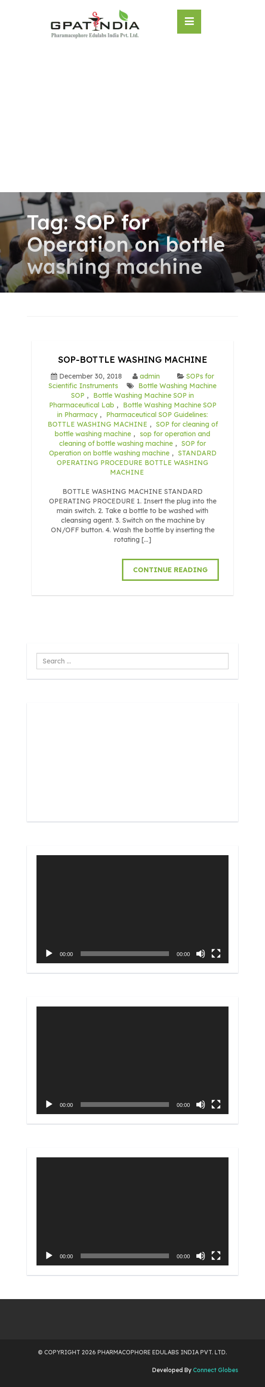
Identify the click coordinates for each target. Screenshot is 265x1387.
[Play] (49, 953)
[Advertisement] (132, 120)
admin (150, 376)
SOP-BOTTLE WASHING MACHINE (132, 359)
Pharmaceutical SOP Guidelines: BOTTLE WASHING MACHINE (128, 419)
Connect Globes (215, 1370)
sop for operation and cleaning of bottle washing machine (134, 439)
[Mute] (200, 953)
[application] (132, 909)
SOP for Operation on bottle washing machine (127, 448)
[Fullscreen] (216, 953)
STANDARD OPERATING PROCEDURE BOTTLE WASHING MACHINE (137, 463)
